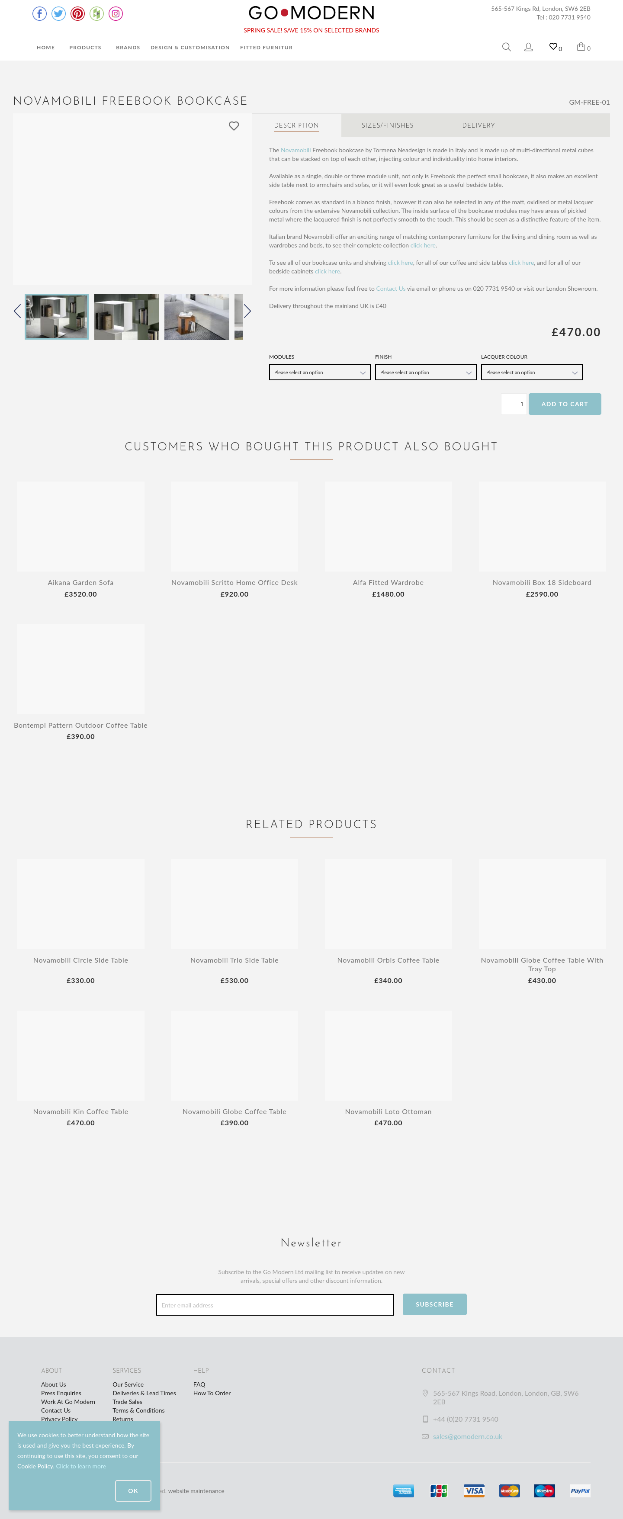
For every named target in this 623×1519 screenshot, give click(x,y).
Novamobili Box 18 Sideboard (542, 582)
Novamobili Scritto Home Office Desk (234, 582)
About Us (53, 1384)
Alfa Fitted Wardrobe (388, 582)
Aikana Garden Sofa (81, 582)
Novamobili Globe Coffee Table (234, 1111)
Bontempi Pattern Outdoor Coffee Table (81, 725)
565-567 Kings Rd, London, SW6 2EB (541, 8)
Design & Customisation (190, 47)
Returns (122, 1419)
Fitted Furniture (268, 47)
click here (423, 245)
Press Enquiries (61, 1393)
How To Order (212, 1393)
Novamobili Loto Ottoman (388, 1111)
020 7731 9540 (570, 17)
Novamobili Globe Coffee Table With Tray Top (542, 964)
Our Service (128, 1384)
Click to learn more (81, 1466)
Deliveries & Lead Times (144, 1393)
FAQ (199, 1384)
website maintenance (196, 1490)
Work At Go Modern (68, 1401)
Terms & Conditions (138, 1410)
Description (296, 126)
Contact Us (390, 288)
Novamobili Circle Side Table (80, 960)
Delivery (478, 126)
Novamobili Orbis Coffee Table (388, 960)
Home (46, 47)
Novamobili (296, 150)
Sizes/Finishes (388, 126)
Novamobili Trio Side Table (234, 960)
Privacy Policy (59, 1419)
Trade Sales (127, 1401)
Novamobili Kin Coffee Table (80, 1111)
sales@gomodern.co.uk (467, 1436)
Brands (128, 47)
